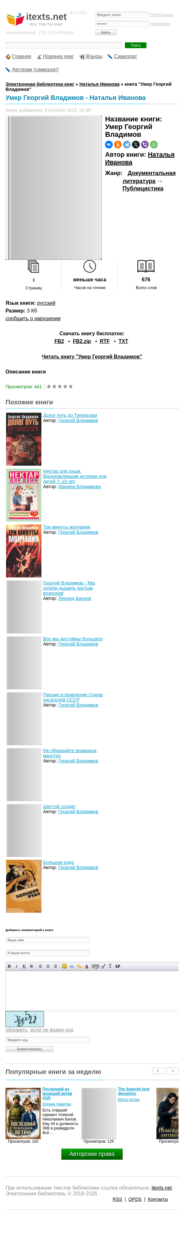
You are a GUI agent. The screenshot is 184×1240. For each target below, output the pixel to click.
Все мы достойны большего (73, 638)
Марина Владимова (79, 486)
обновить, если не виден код (39, 1030)
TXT (123, 341)
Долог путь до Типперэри (70, 415)
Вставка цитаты (103, 966)
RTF (105, 341)
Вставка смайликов (64, 966)
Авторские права (91, 1154)
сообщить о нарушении (33, 318)
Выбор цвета (86, 966)
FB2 (59, 341)
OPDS (135, 1199)
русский (46, 303)
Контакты (158, 1199)
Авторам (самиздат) (35, 69)
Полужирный (9, 966)
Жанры (93, 56)
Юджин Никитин (56, 1104)
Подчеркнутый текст (24, 966)
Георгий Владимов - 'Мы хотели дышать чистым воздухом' (69, 588)
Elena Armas (129, 1099)
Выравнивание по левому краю (40, 966)
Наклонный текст (17, 966)
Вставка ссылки (71, 966)
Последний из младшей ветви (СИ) (57, 1093)
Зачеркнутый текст (31, 966)
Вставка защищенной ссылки (79, 966)
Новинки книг (58, 56)
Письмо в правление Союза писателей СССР (73, 697)
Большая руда (58, 862)
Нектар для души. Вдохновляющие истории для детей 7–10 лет (74, 476)
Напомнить (161, 24)
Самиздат (125, 56)
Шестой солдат (59, 806)
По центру (48, 966)
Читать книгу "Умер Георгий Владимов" (92, 356)
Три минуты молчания (66, 527)
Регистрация (162, 15)
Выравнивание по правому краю (55, 966)
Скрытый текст (95, 966)
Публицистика (143, 188)
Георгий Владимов (78, 420)
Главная (21, 56)
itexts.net (162, 1188)
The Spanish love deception (134, 1091)
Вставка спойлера (117, 966)
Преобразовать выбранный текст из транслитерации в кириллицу (110, 966)
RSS (117, 1199)
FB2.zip (82, 341)
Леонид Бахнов (74, 598)
